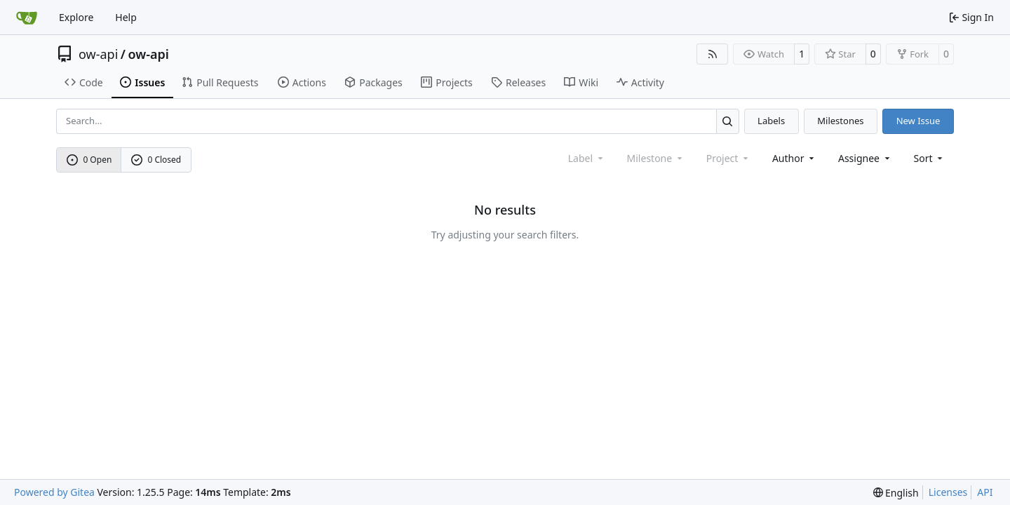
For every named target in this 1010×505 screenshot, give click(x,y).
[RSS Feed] (712, 54)
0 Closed (156, 160)
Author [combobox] (794, 158)
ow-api (98, 54)
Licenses (948, 492)
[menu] (930, 158)
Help (126, 17)
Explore (76, 17)
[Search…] (727, 121)
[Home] (26, 17)
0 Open (89, 160)
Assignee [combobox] (865, 158)
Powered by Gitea (54, 492)
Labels (771, 120)
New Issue (918, 120)
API (984, 492)
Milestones (840, 120)
